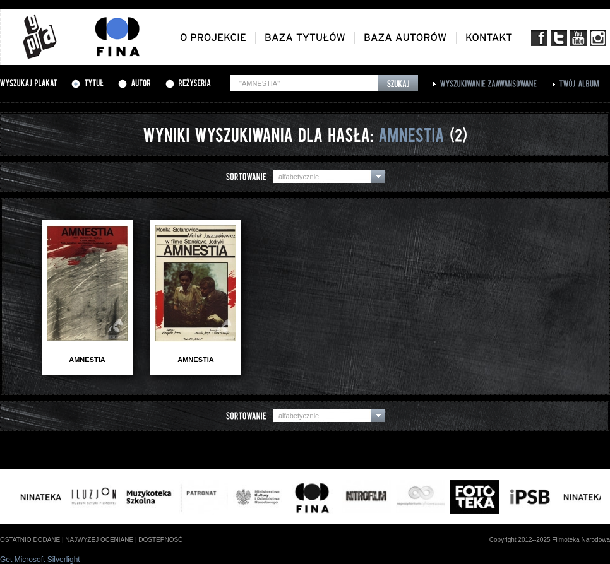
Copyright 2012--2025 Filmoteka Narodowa (549, 539)
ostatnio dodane (30, 539)
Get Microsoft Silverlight (40, 559)
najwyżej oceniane (99, 539)
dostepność (160, 539)
